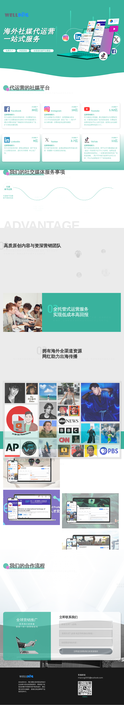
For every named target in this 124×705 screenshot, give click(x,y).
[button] (9, 50)
